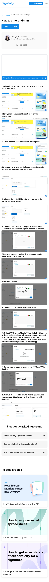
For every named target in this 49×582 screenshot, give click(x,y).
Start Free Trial (10, 27)
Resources (6, 15)
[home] (14, 3)
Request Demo (36, 3)
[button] (47, 3)
